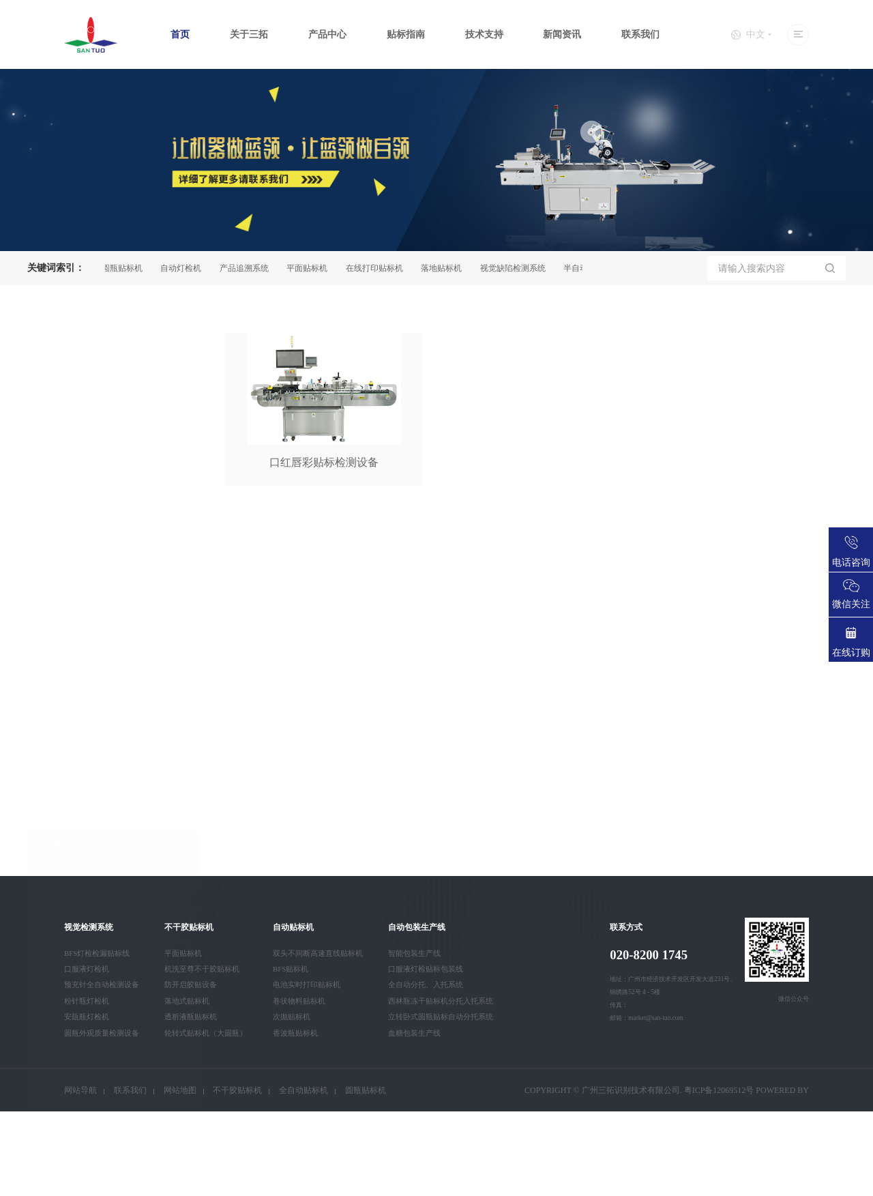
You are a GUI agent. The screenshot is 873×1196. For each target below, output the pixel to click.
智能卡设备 (65, 891)
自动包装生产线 (74, 701)
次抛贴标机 (291, 1016)
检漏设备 (60, 796)
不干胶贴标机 (69, 607)
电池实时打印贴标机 (306, 984)
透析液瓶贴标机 (190, 1016)
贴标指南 (406, 34)
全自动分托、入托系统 (425, 984)
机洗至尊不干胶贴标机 (201, 969)
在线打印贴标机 (377, 268)
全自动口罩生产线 (79, 859)
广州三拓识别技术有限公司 (631, 1090)
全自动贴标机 (303, 1090)
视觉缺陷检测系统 (516, 268)
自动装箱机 (65, 827)
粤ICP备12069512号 (719, 1090)
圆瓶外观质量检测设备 (101, 1033)
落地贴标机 (444, 268)
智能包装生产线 (414, 953)
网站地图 (180, 1090)
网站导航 (80, 1090)
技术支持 (484, 34)
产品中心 (327, 34)
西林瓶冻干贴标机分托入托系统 (440, 1001)
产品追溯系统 (247, 268)
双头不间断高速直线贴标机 (318, 953)
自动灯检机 (184, 268)
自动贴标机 (65, 638)
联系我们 (640, 34)
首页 (180, 34)
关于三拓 (249, 34)
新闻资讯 (562, 34)
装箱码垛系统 (69, 670)
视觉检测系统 (69, 575)
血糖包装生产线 (414, 1033)
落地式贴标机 (186, 1001)
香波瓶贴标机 (295, 1033)
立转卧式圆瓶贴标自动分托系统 (440, 1016)
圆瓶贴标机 (125, 268)
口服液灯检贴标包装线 (425, 969)
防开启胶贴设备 (190, 984)
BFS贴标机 (290, 969)
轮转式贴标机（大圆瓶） (205, 1033)
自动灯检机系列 (74, 733)
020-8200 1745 (648, 955)
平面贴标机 (310, 268)
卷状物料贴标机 (299, 1001)
